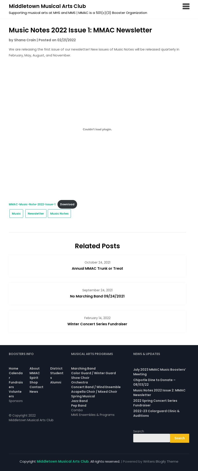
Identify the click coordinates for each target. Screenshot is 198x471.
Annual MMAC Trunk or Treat (97, 268)
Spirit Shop (34, 380)
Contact (36, 387)
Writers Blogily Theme (160, 461)
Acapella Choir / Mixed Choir (94, 391)
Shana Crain (25, 40)
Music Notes (59, 213)
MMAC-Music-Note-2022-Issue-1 (32, 204)
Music (16, 213)
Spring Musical (83, 396)
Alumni (55, 382)
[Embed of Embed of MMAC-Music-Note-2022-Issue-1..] (97, 129)
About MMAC (35, 370)
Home (13, 368)
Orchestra (79, 382)
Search (138, 431)
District (56, 368)
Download (67, 204)
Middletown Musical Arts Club (47, 6)
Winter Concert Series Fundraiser (97, 324)
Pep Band (78, 405)
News (34, 391)
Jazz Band (79, 401)
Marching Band (83, 368)
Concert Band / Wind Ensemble (96, 387)
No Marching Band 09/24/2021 (97, 296)
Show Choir (80, 378)
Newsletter (36, 213)
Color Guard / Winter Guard (93, 373)
